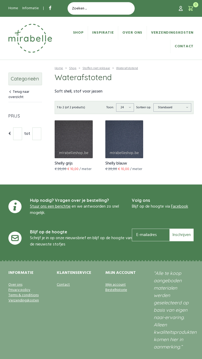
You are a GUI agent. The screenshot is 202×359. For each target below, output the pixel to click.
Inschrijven (181, 235)
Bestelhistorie (116, 290)
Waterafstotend (127, 68)
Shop (78, 33)
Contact (184, 46)
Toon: (110, 107)
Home (13, 8)
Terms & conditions (23, 295)
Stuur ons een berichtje (50, 206)
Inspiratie (103, 33)
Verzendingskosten (172, 33)
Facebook (179, 206)
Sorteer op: (143, 107)
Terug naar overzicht (18, 94)
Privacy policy (19, 290)
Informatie (30, 8)
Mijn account (115, 285)
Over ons (132, 33)
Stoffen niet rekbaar (96, 68)
